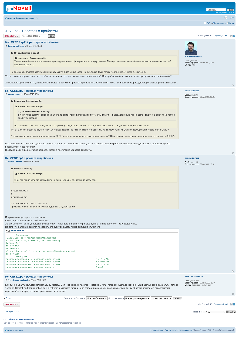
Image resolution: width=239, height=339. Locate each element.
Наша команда (156, 330)
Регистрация (219, 23)
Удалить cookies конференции (178, 330)
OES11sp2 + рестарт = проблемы (31, 31)
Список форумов (16, 18)
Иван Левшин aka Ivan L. (18, 280)
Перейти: (197, 312)
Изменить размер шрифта (231, 17)
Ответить (12, 36)
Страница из (221, 36)
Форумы (30, 18)
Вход (231, 23)
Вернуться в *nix (13, 311)
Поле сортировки (129, 298)
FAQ (208, 23)
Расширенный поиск (225, 12)
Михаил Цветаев (15, 94)
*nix (38, 18)
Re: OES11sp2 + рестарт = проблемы (32, 42)
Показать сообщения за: (86, 298)
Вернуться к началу (233, 85)
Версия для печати (226, 17)
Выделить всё (18, 231)
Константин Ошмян (16, 46)
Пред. (8, 298)
